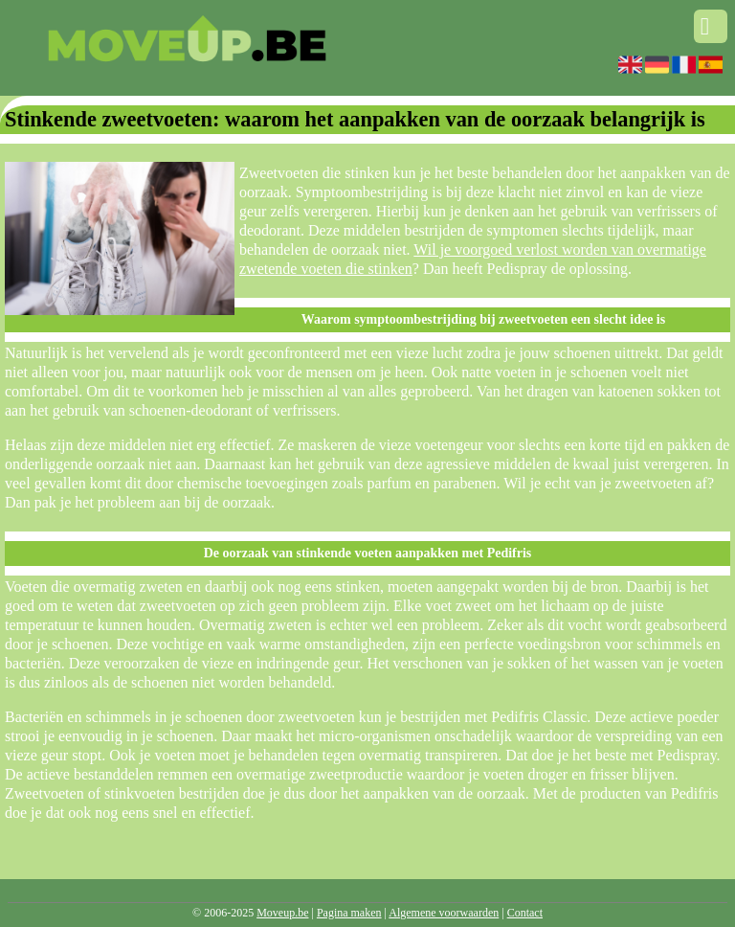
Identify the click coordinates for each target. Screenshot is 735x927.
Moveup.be (282, 912)
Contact (525, 912)
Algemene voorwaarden (444, 912)
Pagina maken (349, 912)
